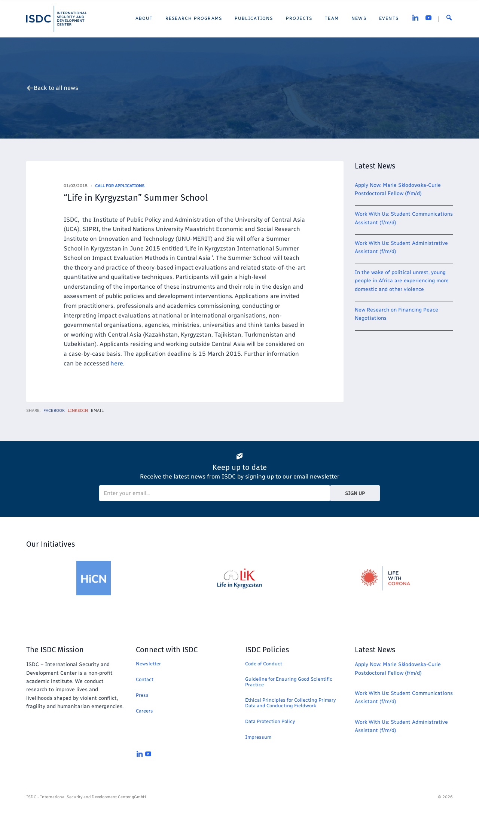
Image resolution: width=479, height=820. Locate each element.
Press (142, 695)
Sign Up (355, 493)
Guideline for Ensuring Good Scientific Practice (288, 681)
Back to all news (56, 88)
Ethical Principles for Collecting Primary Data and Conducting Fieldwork (290, 702)
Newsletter (148, 663)
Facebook (54, 410)
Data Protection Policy (270, 721)
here (116, 363)
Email (97, 410)
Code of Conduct (263, 663)
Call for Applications (119, 185)
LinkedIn (78, 410)
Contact (144, 679)
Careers (144, 711)
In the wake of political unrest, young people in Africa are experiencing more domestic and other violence (402, 280)
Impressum (258, 737)
